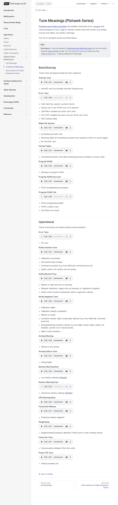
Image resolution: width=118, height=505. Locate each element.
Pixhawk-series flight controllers (53, 26)
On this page (41, 10)
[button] (26, 10)
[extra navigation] (113, 3)
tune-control (53, 51)
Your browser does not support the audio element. (56, 82)
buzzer (97, 26)
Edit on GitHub (46, 474)
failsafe (63, 377)
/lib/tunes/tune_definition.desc (79, 48)
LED (63, 29)
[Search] (44, 3)
